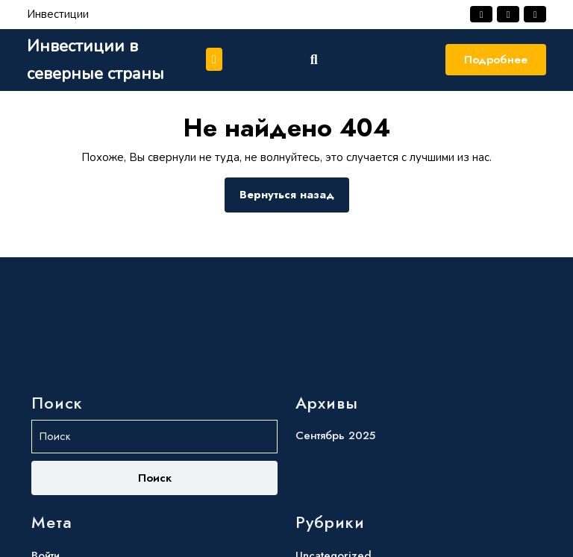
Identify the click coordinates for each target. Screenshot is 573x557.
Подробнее (495, 59)
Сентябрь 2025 (335, 514)
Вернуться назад (294, 199)
